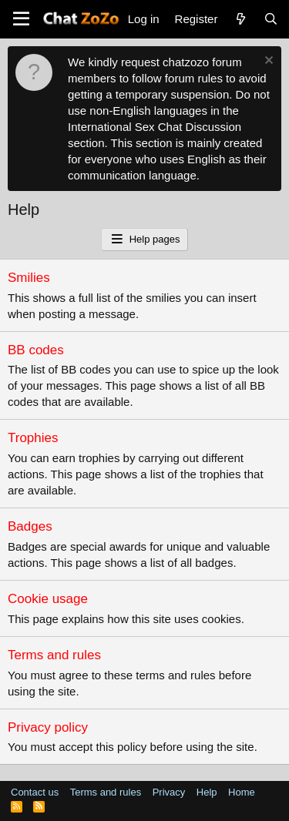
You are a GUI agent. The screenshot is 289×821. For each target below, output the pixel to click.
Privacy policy (48, 727)
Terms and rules (54, 655)
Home (241, 792)
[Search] (271, 19)
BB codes (36, 350)
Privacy (169, 792)
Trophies (33, 438)
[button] (21, 19)
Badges (30, 526)
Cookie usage (48, 598)
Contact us (35, 792)
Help (207, 792)
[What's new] (240, 19)
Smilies (29, 277)
